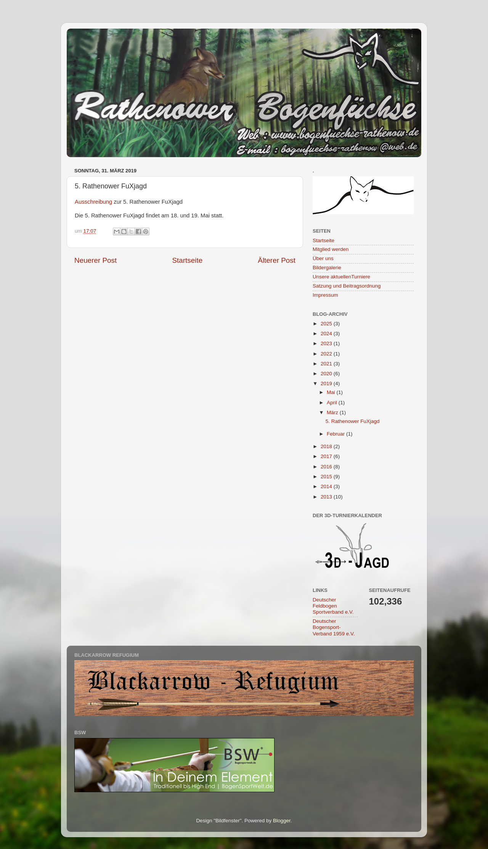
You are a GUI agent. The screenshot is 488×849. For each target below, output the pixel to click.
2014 (327, 486)
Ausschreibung (93, 202)
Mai (332, 392)
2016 (327, 467)
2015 (327, 476)
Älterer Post (276, 260)
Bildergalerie (327, 267)
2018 (327, 446)
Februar (336, 434)
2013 (327, 497)
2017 (327, 456)
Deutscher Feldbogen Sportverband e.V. (333, 606)
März (333, 412)
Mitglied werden (331, 249)
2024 (327, 333)
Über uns (323, 258)
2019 (327, 383)
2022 (327, 354)
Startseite (187, 260)
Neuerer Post (95, 260)
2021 (327, 364)
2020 (327, 373)
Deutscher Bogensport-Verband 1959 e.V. (334, 627)
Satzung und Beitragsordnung (347, 286)
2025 (327, 323)
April (333, 402)
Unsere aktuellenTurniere (341, 277)
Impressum (325, 295)
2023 (327, 343)
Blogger (282, 820)
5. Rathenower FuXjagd (353, 421)
